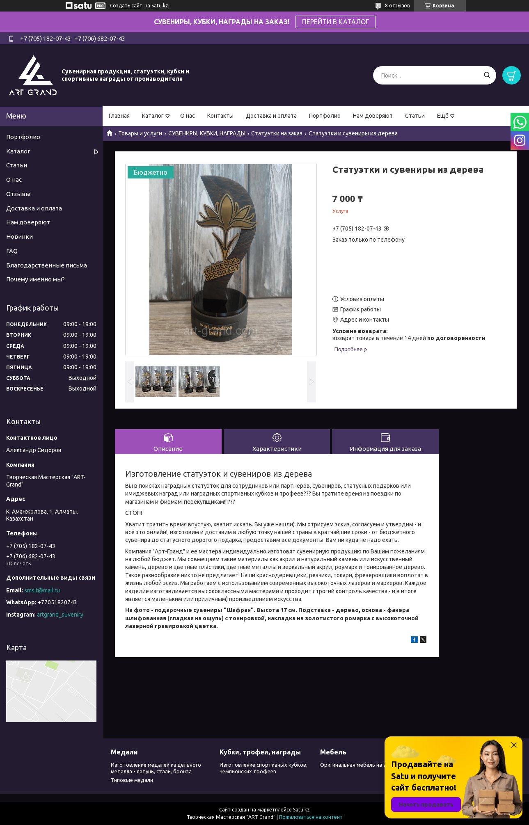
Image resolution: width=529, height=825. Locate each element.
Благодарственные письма (46, 265)
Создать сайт (126, 5)
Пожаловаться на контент (311, 817)
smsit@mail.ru (42, 590)
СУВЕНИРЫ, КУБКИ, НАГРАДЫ (206, 133)
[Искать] (487, 75)
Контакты (220, 115)
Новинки (19, 236)
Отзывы (18, 193)
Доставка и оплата (271, 115)
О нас (187, 115)
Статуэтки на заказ (276, 133)
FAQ (12, 250)
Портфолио (325, 115)
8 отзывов (397, 5)
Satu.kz (301, 809)
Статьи (415, 115)
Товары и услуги (140, 133)
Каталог (153, 115)
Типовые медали (132, 780)
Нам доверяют (373, 115)
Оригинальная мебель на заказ (359, 765)
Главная (119, 115)
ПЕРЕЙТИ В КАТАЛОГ (335, 21)
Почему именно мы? (35, 279)
